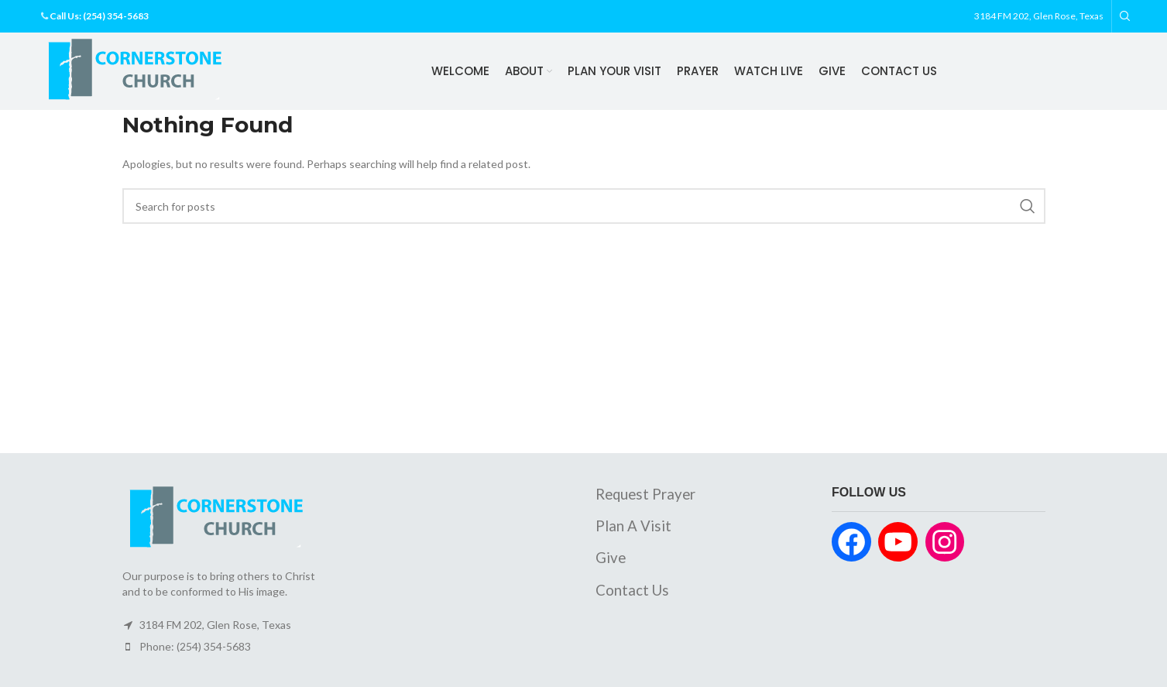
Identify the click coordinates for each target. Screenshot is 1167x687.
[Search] (1123, 16)
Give (611, 558)
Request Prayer (645, 494)
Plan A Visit (633, 526)
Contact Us (632, 590)
